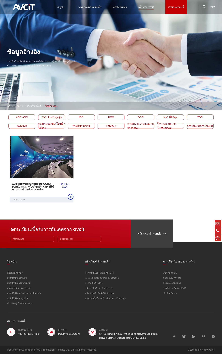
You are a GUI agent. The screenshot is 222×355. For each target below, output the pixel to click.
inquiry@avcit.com (69, 335)
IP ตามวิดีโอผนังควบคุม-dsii (99, 274)
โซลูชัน (60, 7)
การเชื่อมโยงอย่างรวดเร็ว (178, 261)
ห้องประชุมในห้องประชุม (19, 304)
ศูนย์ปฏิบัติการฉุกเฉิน (17, 299)
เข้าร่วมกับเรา (170, 294)
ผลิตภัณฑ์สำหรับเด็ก (89, 7)
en (211, 7)
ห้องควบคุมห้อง (15, 274)
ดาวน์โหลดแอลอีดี (172, 284)
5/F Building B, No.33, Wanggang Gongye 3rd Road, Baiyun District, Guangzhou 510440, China (128, 337)
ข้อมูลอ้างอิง (51, 106)
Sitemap (193, 351)
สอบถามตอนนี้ (175, 7)
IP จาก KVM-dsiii (94, 284)
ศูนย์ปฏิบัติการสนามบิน (18, 284)
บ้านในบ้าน (17, 106)
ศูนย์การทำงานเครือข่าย (19, 289)
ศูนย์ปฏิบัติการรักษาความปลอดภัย (24, 294)
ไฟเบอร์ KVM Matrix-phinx (98, 289)
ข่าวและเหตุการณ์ (172, 279)
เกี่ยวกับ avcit (145, 7)
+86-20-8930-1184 (28, 335)
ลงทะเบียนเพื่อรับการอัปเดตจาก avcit (52, 229)
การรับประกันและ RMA (174, 289)
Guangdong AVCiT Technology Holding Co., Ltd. (47, 351)
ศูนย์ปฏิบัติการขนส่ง (17, 279)
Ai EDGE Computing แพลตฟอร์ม (102, 279)
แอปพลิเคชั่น (119, 7)
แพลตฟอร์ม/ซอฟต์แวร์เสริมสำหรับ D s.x (105, 299)
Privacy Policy (207, 351)
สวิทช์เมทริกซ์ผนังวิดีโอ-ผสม (99, 294)
